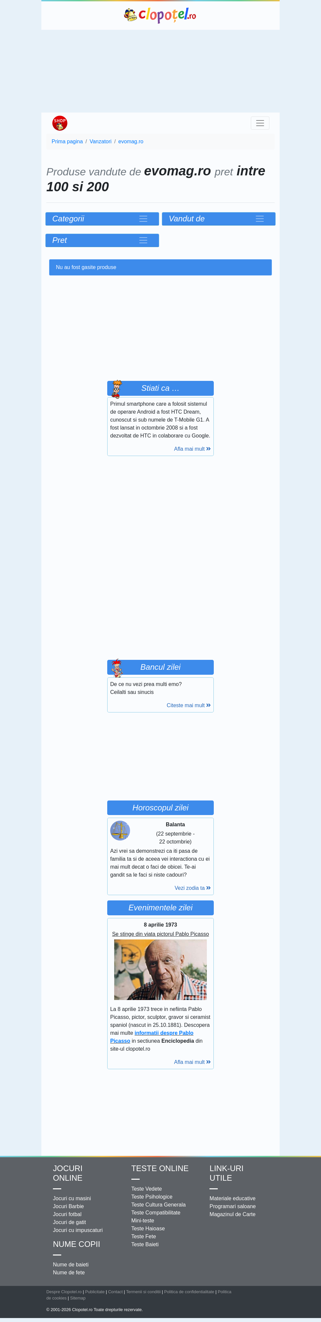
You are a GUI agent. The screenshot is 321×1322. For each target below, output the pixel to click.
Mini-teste (142, 1220)
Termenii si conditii (143, 1291)
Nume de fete (69, 1272)
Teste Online (160, 1168)
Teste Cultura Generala (158, 1205)
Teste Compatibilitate (156, 1212)
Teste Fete (143, 1236)
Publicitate (95, 1291)
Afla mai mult (192, 449)
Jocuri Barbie (68, 1206)
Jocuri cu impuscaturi (78, 1230)
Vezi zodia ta (193, 888)
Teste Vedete (146, 1189)
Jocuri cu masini (72, 1198)
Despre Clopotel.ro (64, 1291)
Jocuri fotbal (67, 1214)
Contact (115, 1291)
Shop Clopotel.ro (60, 123)
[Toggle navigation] (260, 123)
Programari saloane (232, 1206)
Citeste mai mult (189, 705)
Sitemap (78, 1298)
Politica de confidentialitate (189, 1291)
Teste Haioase (148, 1228)
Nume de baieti (71, 1264)
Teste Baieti (145, 1244)
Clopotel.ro (160, 15)
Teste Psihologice (152, 1197)
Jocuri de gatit (69, 1222)
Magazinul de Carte (232, 1214)
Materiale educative (232, 1198)
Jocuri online (67, 1173)
